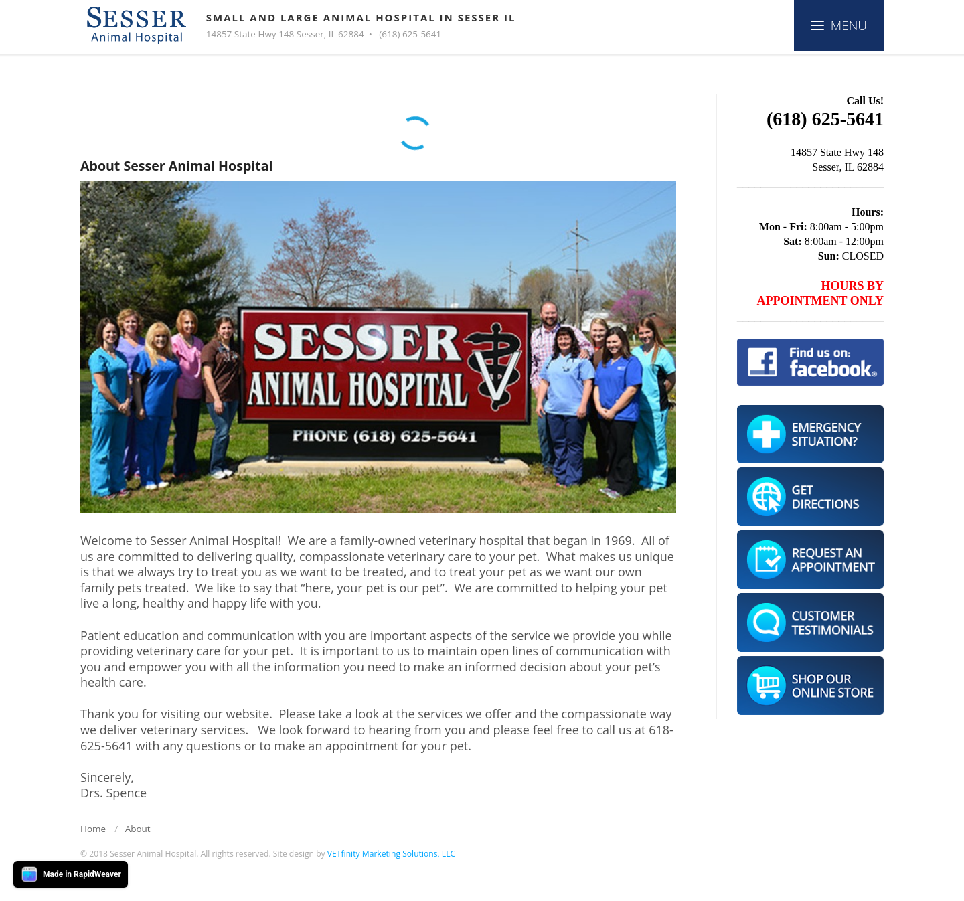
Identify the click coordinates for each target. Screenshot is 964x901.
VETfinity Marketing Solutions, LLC (391, 853)
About (138, 829)
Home (93, 829)
